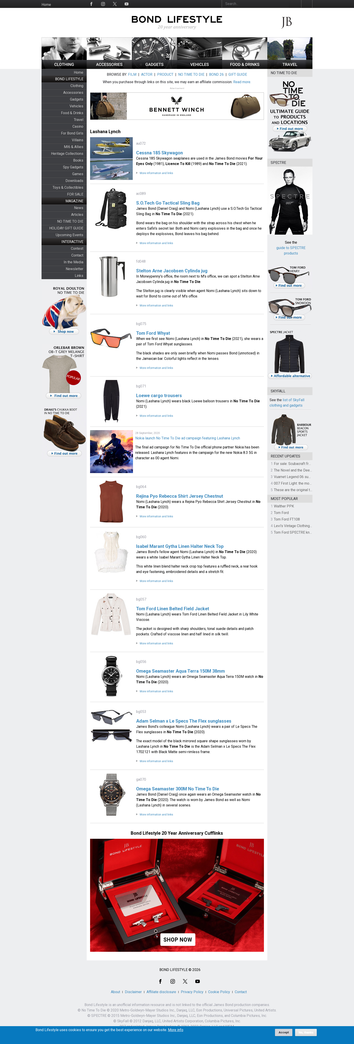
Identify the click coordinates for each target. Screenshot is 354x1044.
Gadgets (76, 99)
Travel (78, 120)
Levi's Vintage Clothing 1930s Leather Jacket (309, 526)
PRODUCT (165, 74)
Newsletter (74, 269)
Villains (77, 140)
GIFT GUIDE (237, 74)
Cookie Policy (219, 992)
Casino (77, 126)
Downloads (74, 181)
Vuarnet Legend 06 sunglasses (298, 477)
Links (79, 275)
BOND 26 (216, 74)
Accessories (73, 92)
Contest (77, 248)
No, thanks (306, 1032)
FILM (132, 74)
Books (78, 160)
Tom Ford (281, 513)
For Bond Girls (72, 133)
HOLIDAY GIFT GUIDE (66, 228)
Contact (77, 255)
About (115, 992)
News (78, 208)
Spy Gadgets (73, 167)
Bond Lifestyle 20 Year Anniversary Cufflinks (177, 833)
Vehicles (76, 106)
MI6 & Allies (73, 147)
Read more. (242, 82)
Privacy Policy (192, 992)
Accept (284, 1032)
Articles (77, 214)
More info (175, 1030)
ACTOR (146, 74)
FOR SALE (75, 194)
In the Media (73, 262)
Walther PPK (284, 506)
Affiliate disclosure (161, 992)
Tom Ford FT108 (287, 519)
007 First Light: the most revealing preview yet (310, 483)
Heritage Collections (67, 153)
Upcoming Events (69, 235)
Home (46, 4)
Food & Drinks (72, 113)
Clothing (76, 86)
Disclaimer (133, 992)
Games (77, 174)
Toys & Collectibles (68, 187)
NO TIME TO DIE (70, 221)
